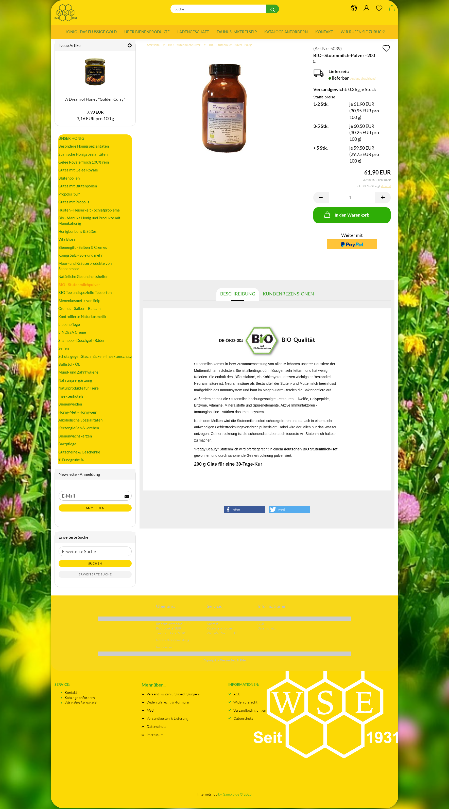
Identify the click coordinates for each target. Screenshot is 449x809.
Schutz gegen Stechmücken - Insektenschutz (95, 357)
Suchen (95, 564)
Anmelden (95, 509)
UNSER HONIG (71, 139)
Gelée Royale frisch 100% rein (83, 163)
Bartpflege (67, 445)
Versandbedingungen (249, 711)
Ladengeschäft (193, 31)
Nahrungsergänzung (75, 381)
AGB (150, 711)
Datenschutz (156, 727)
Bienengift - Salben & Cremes (82, 248)
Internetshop (207, 795)
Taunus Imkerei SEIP (237, 31)
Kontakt (324, 31)
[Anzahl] (352, 198)
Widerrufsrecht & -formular (168, 703)
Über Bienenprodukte (147, 31)
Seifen (63, 349)
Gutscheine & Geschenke (79, 452)
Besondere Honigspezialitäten (83, 147)
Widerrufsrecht (245, 703)
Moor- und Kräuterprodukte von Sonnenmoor (85, 267)
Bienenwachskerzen (75, 436)
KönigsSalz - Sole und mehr (80, 256)
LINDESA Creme (72, 333)
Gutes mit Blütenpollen (77, 187)
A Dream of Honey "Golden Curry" (95, 99)
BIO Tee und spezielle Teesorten (85, 293)
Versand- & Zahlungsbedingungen (173, 695)
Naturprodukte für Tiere (78, 389)
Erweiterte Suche (95, 575)
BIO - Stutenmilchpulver (79, 285)
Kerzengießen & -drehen (78, 429)
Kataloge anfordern (286, 31)
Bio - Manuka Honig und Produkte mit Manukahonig (89, 221)
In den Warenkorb (346, 215)
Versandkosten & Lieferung (167, 719)
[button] (321, 198)
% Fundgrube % (71, 460)
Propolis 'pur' (69, 194)
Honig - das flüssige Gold (90, 31)
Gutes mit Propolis (73, 202)
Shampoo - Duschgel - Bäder (81, 341)
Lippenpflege (69, 325)
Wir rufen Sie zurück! (363, 31)
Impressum (155, 735)
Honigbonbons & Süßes (77, 232)
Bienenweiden (70, 404)
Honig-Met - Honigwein (77, 413)
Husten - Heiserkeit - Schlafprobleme (89, 210)
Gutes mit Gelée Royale (78, 171)
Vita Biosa (67, 240)
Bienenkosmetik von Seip (79, 301)
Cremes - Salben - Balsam (79, 309)
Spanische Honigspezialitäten (83, 155)
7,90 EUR (95, 113)
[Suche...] (272, 9)
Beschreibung (237, 294)
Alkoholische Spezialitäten (80, 420)
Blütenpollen (69, 179)
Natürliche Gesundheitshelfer (83, 277)
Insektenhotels (70, 397)
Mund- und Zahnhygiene (78, 373)
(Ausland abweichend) (363, 79)
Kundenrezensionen (288, 294)
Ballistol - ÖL (69, 365)
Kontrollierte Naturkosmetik (82, 317)
